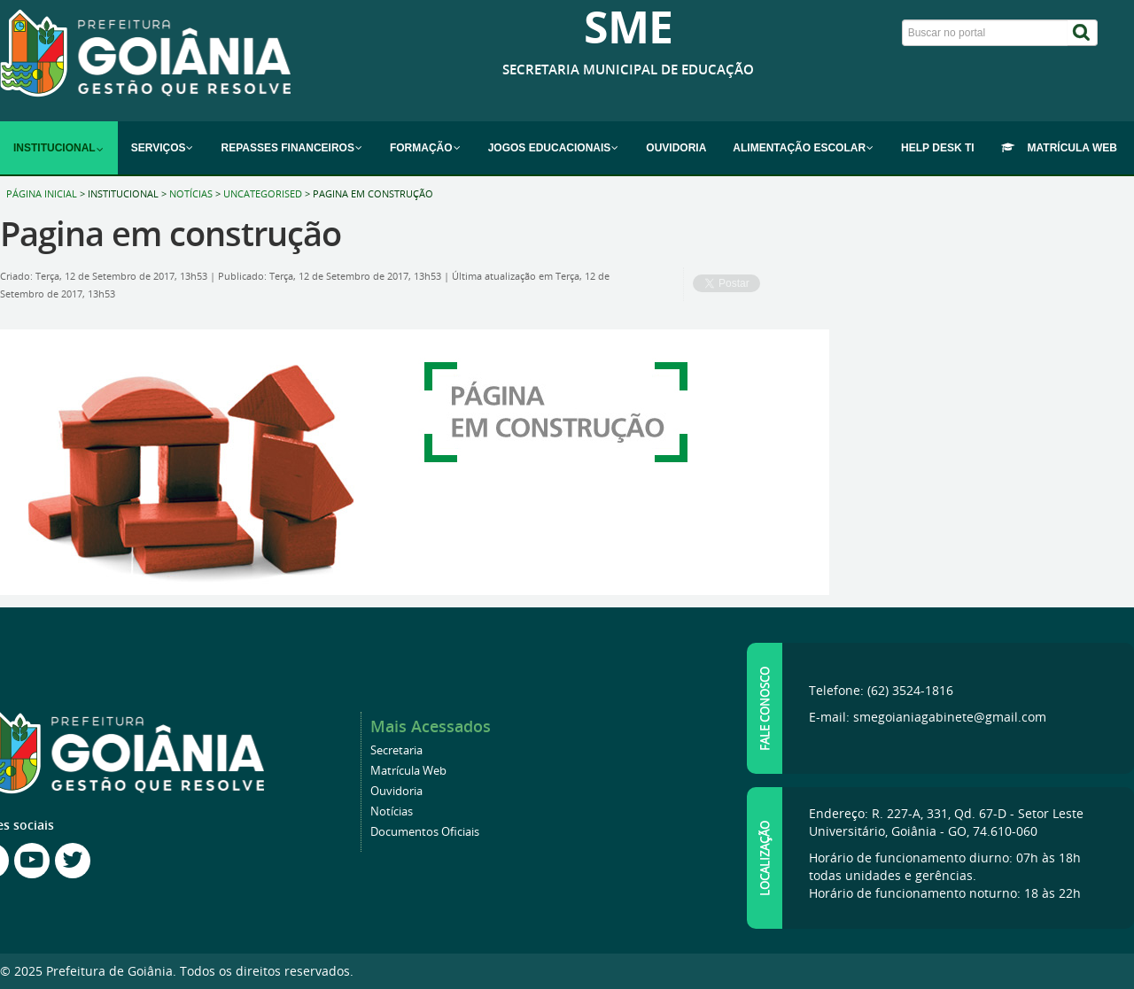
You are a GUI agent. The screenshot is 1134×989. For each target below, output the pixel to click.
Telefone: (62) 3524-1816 (881, 690)
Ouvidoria (396, 791)
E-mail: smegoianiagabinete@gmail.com (927, 716)
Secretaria (396, 750)
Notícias (191, 194)
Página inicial (41, 194)
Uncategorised (262, 194)
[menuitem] (59, 147)
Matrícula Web (408, 770)
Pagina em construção (170, 233)
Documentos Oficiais (424, 831)
